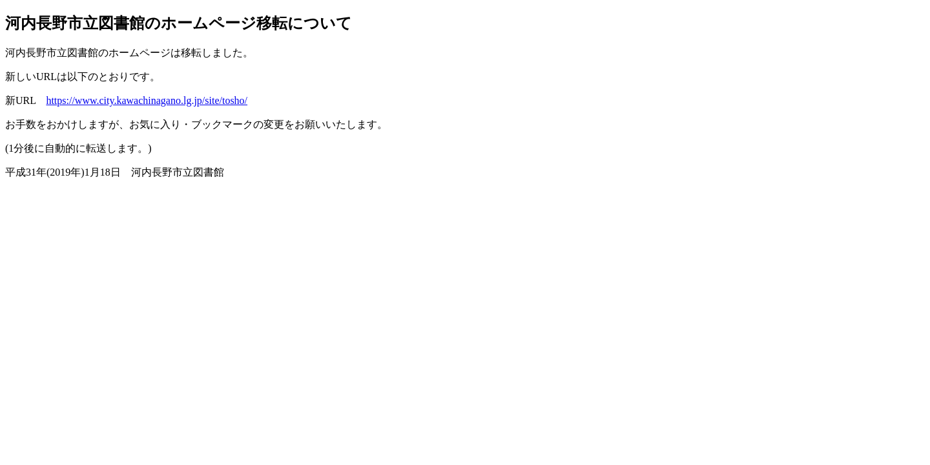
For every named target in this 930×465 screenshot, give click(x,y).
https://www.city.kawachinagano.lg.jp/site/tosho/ (146, 100)
